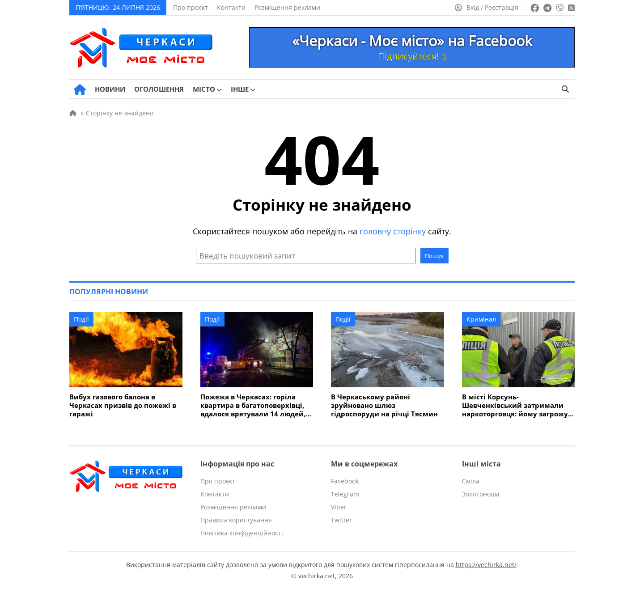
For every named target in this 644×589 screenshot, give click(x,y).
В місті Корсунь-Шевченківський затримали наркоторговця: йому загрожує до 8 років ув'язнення (517, 405)
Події (81, 319)
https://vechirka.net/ (486, 564)
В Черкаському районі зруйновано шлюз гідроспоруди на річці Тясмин (384, 405)
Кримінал (481, 319)
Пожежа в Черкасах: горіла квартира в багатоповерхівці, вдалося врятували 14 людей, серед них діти (252, 405)
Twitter (341, 520)
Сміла (470, 481)
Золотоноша (481, 494)
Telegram (345, 494)
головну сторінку (393, 231)
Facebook (345, 481)
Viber (339, 507)
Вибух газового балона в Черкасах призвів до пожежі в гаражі (122, 405)
